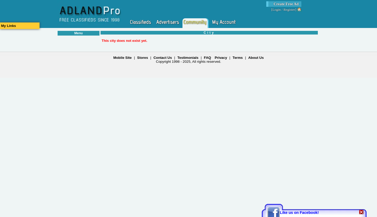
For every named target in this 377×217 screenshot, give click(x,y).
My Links (8, 26)
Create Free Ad (286, 4)
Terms (237, 58)
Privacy (221, 58)
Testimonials (187, 58)
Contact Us (162, 58)
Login (276, 10)
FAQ (207, 58)
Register (289, 10)
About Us (256, 58)
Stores (142, 58)
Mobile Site (122, 58)
